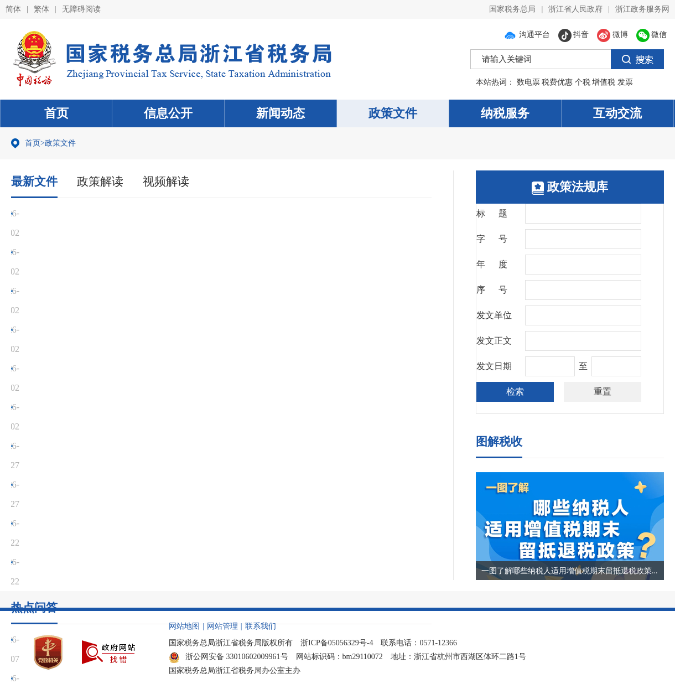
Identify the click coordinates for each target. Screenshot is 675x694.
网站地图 (184, 626)
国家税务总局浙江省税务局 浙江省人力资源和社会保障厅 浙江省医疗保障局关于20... (184, 368)
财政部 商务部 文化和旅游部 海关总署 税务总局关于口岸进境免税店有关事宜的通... (182, 387)
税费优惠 (557, 82)
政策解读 (103, 181)
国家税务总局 (512, 9)
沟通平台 (526, 34)
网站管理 (222, 626)
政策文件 (392, 113)
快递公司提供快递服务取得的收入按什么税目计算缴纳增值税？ (143, 562)
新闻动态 (280, 113)
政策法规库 (570, 187)
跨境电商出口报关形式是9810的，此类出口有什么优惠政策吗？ (143, 445)
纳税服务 (505, 113)
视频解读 (171, 181)
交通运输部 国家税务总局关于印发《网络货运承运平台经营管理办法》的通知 (171, 329)
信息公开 (168, 113)
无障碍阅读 (81, 9)
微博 (612, 34)
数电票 (528, 82)
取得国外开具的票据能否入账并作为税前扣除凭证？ (121, 484)
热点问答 (35, 414)
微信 (651, 34)
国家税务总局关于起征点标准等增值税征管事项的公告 (125, 232)
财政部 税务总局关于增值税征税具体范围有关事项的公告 (131, 310)
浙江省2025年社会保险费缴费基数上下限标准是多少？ (125, 542)
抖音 (573, 34)
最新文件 (35, 181)
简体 (13, 9)
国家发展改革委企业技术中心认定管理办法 (103, 349)
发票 (625, 82)
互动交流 (617, 113)
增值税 (603, 82)
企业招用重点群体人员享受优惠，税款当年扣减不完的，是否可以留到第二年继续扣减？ (192, 523)
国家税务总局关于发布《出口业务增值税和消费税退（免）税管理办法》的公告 (174, 213)
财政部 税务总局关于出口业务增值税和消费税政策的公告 (131, 271)
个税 (582, 82)
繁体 (41, 9)
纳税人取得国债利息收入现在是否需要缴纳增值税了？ (125, 581)
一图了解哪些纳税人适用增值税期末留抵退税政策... (569, 571)
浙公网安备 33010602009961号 (228, 656)
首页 (56, 113)
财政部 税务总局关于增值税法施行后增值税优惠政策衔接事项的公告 (153, 291)
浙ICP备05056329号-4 (336, 643)
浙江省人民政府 (575, 9)
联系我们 (260, 626)
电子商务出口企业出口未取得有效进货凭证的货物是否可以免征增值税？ (161, 465)
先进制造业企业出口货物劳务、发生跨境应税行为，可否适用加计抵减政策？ (169, 504)
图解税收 (500, 441)
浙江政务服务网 (642, 9)
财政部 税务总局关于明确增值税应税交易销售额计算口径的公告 (144, 252)
